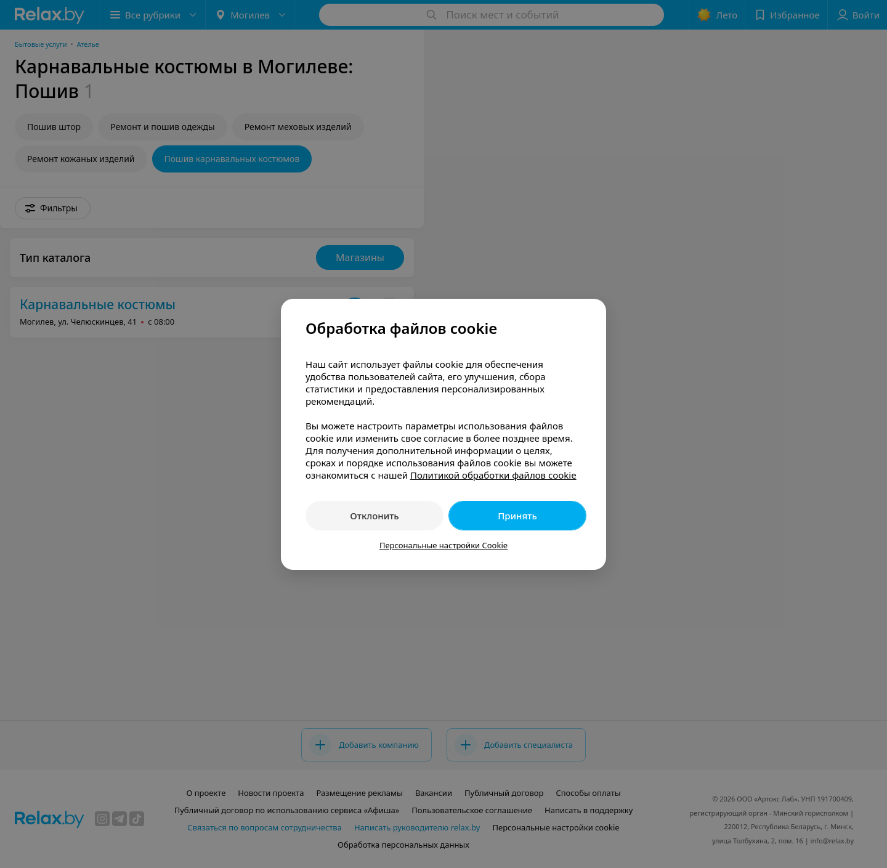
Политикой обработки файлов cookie (493, 475)
